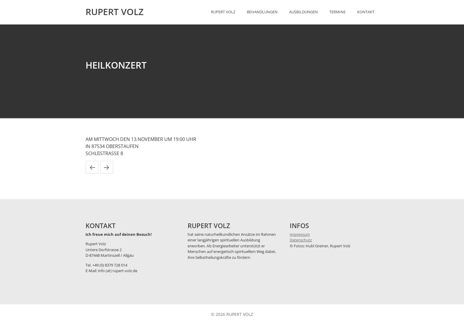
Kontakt (365, 11)
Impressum (300, 234)
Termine (337, 11)
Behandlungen (262, 11)
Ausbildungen (303, 11)
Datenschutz (301, 240)
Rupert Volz (223, 11)
